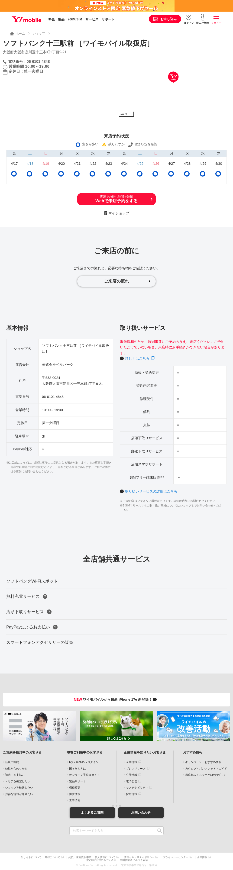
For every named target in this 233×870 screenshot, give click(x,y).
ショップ (39, 33)
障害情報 (74, 794)
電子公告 (131, 781)
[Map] (173, 84)
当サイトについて (31, 857)
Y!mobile (26, 19)
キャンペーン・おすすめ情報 (203, 762)
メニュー (216, 23)
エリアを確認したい (17, 781)
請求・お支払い (15, 775)
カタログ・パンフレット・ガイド (206, 768)
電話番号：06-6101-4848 (29, 62)
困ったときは (77, 768)
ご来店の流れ (116, 281)
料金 (51, 19)
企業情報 (131, 762)
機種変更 (74, 787)
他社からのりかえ (16, 768)
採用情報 (131, 794)
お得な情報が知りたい (19, 794)
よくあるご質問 (92, 812)
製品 (61, 19)
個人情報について (105, 857)
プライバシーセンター (175, 857)
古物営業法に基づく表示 (134, 860)
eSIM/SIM (75, 19)
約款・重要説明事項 (79, 857)
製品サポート (77, 781)
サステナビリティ (137, 787)
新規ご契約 (12, 762)
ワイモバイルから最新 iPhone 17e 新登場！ (116, 699)
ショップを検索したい (19, 787)
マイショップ (118, 213)
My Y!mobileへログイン (83, 762)
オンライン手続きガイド (84, 775)
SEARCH (159, 831)
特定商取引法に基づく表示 (101, 860)
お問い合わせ (141, 812)
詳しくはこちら (137, 358)
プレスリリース (136, 768)
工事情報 (74, 800)
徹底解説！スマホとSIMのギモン (205, 775)
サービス (91, 19)
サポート (108, 19)
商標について (52, 857)
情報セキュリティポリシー (139, 857)
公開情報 (131, 775)
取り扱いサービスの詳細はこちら (151, 491)
